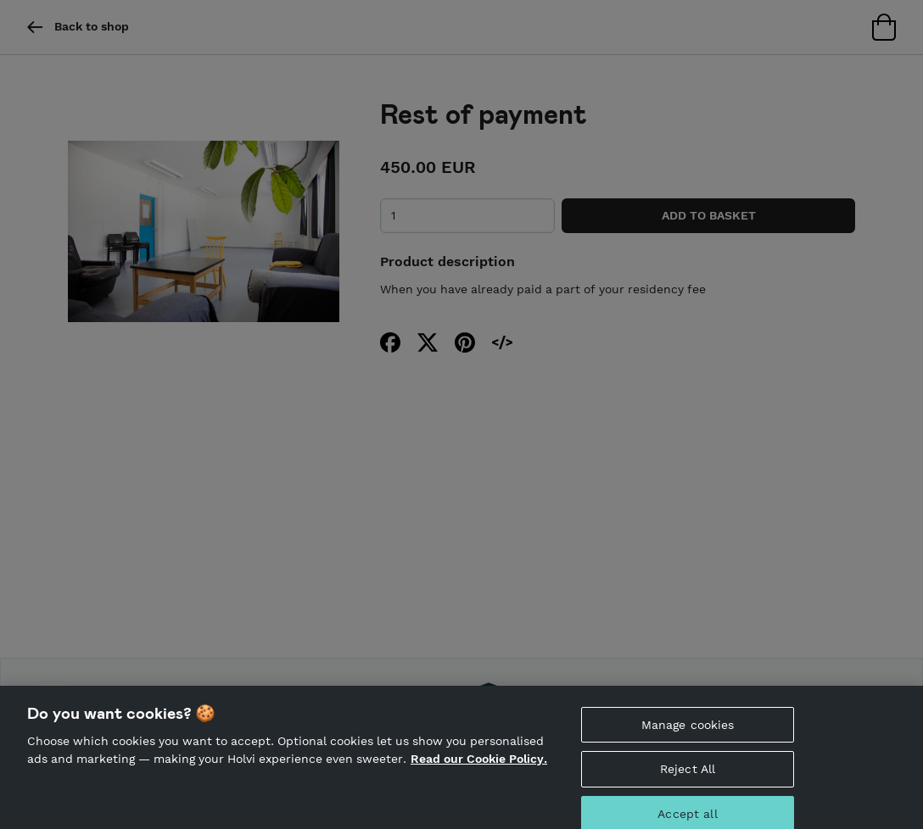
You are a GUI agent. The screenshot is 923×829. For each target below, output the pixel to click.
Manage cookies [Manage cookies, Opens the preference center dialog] (688, 730)
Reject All (687, 775)
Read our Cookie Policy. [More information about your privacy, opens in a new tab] (479, 764)
